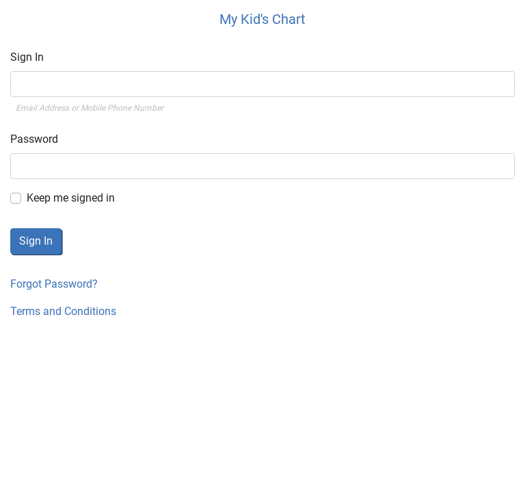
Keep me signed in (71, 197)
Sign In (27, 57)
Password (34, 139)
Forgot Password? (54, 283)
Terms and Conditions (63, 311)
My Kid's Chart (262, 19)
